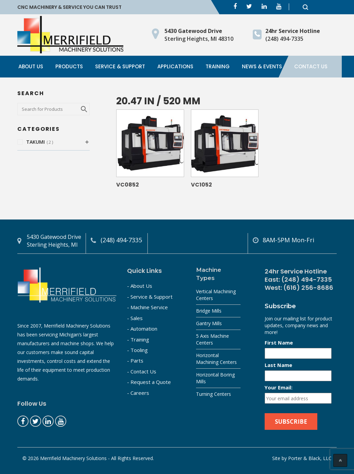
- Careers (138, 392)
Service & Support (120, 66)
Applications (175, 66)
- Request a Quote (149, 382)
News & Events (262, 66)
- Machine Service (147, 307)
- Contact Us (141, 371)
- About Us (139, 285)
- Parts (135, 360)
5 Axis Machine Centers (212, 339)
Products (69, 66)
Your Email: (279, 387)
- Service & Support (150, 296)
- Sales (135, 318)
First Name (279, 342)
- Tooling (137, 350)
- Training (138, 339)
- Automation (142, 328)
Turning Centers (213, 394)
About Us (30, 66)
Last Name (278, 365)
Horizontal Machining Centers (216, 358)
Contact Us (311, 66)
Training (218, 66)
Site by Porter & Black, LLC (302, 458)
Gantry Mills (209, 323)
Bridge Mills (209, 311)
